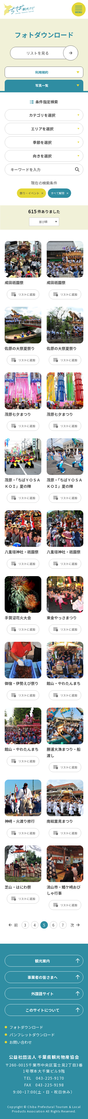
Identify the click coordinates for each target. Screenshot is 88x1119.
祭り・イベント (29, 193)
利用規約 (41, 72)
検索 (77, 169)
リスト (22, 294)
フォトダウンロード (26, 1027)
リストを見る (37, 53)
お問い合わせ (20, 1042)
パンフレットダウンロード (32, 1034)
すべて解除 (58, 193)
